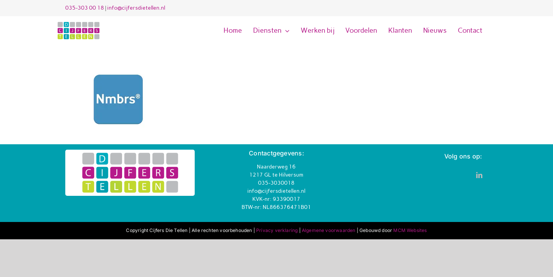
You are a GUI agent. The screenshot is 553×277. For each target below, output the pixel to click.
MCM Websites (410, 230)
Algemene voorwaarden (329, 230)
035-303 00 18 (84, 8)
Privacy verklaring (277, 230)
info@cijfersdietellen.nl (136, 8)
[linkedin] (479, 175)
